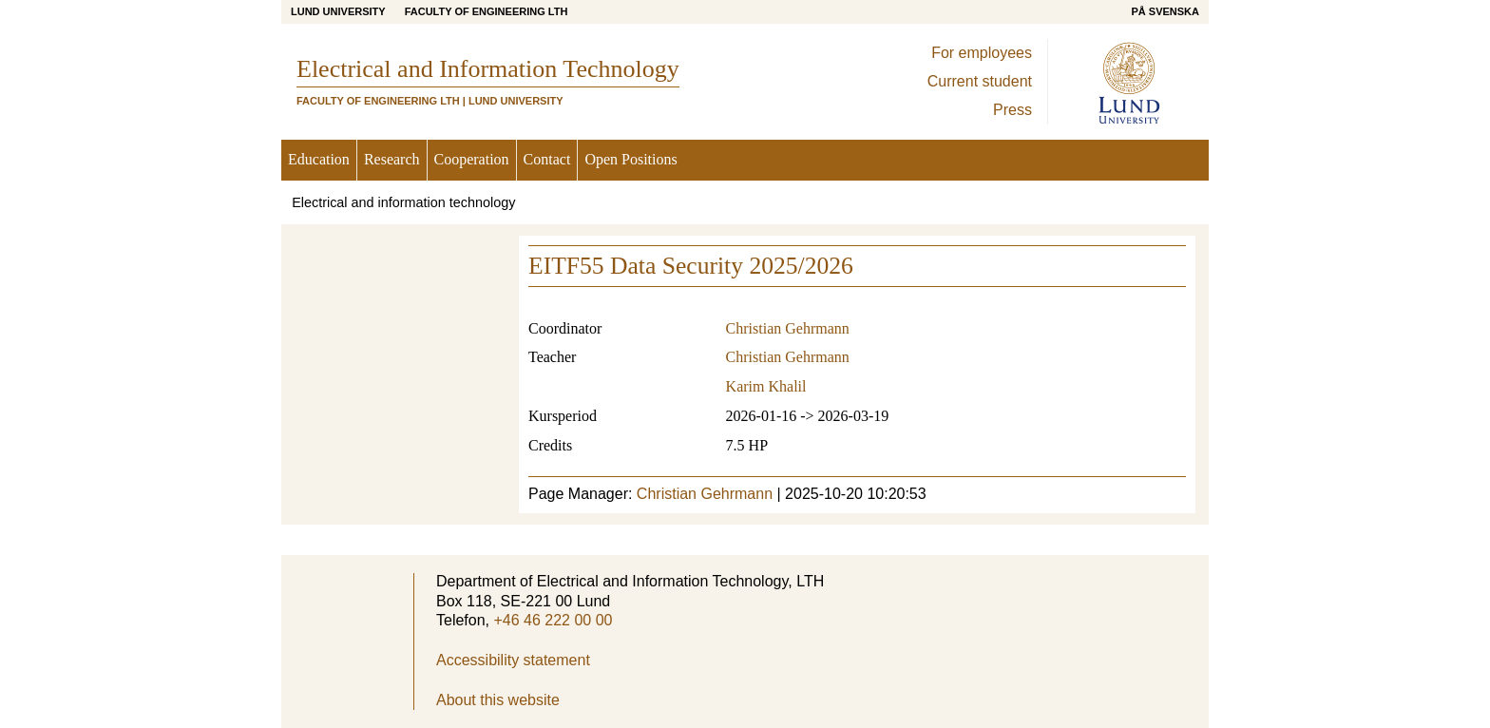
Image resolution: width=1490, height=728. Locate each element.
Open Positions (630, 159)
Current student (979, 81)
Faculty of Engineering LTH (486, 11)
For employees (981, 53)
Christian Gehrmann (788, 328)
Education (319, 159)
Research (392, 159)
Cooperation (471, 159)
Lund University (338, 11)
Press (1012, 110)
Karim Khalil (766, 386)
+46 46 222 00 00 (552, 620)
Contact (547, 159)
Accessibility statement (513, 660)
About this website (498, 700)
